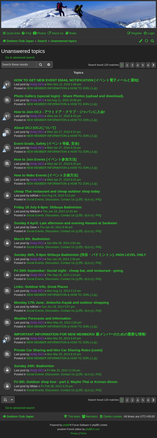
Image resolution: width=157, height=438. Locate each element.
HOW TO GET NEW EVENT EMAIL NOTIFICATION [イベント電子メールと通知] (76, 80)
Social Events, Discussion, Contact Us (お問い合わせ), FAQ (64, 199)
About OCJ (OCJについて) (35, 128)
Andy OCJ (37, 84)
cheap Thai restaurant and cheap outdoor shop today (57, 191)
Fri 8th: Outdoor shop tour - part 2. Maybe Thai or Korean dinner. (66, 382)
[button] (153, 65)
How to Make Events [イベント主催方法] (46, 175)
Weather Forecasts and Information (42, 318)
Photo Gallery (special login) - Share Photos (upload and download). (69, 96)
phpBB (66, 425)
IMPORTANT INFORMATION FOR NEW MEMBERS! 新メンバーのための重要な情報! (80, 334)
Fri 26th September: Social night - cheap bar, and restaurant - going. (69, 270)
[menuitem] (26, 33)
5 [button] (143, 65)
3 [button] (132, 65)
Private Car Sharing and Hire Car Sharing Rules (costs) (58, 350)
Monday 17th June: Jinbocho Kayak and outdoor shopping (61, 302)
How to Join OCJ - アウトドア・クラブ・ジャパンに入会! (59, 112)
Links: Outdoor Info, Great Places (41, 287)
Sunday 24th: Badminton (34, 366)
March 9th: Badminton (32, 239)
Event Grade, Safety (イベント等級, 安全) (46, 143)
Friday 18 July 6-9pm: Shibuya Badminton (48, 207)
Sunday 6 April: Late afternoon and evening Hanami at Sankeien (65, 223)
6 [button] (148, 65)
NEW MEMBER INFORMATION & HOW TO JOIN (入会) (62, 88)
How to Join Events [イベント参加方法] (45, 159)
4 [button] (138, 65)
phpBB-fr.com (92, 429)
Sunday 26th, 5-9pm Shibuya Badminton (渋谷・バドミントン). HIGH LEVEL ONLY (80, 255)
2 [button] (127, 65)
